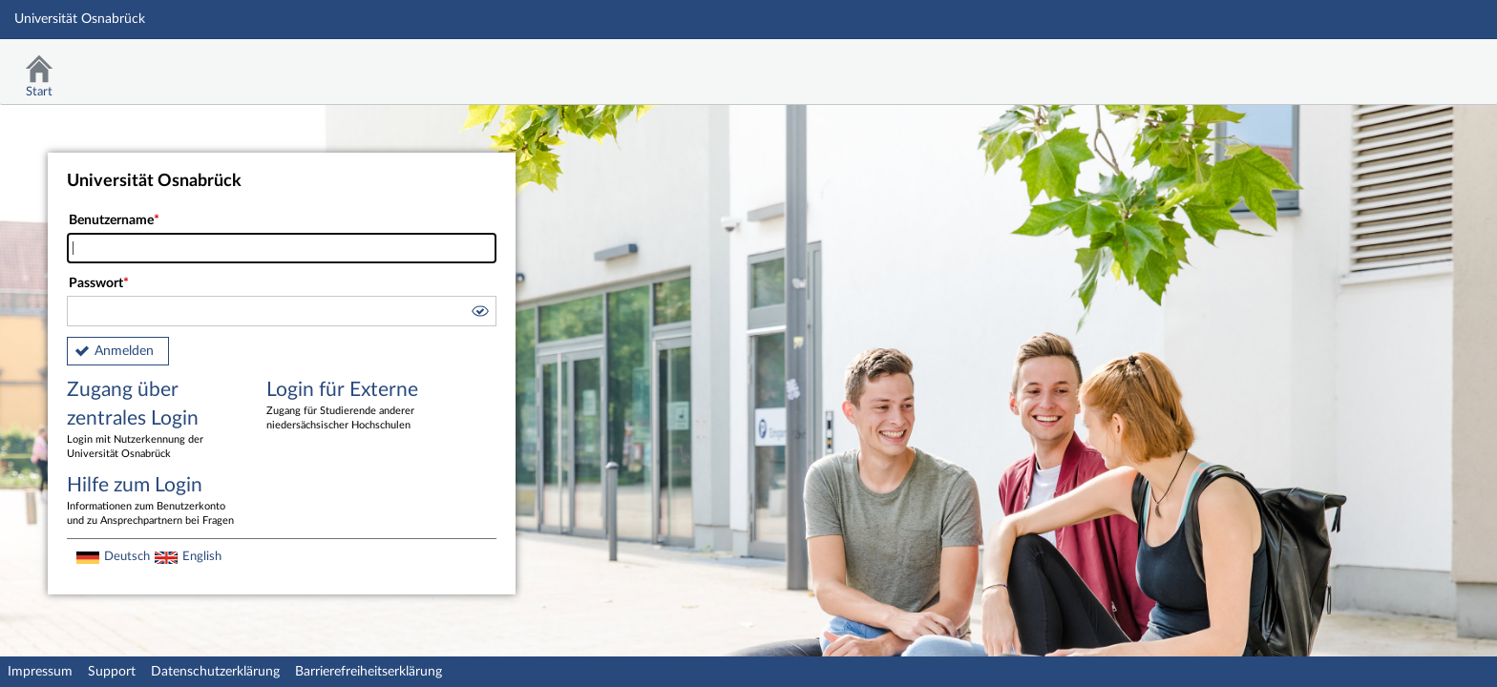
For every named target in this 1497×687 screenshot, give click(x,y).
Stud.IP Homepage (1423, 64)
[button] (479, 314)
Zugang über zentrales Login (153, 421)
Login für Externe (352, 406)
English (201, 556)
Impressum (40, 671)
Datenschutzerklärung (215, 671)
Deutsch (127, 556)
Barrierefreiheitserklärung (368, 671)
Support (112, 671)
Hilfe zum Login (153, 502)
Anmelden (124, 351)
